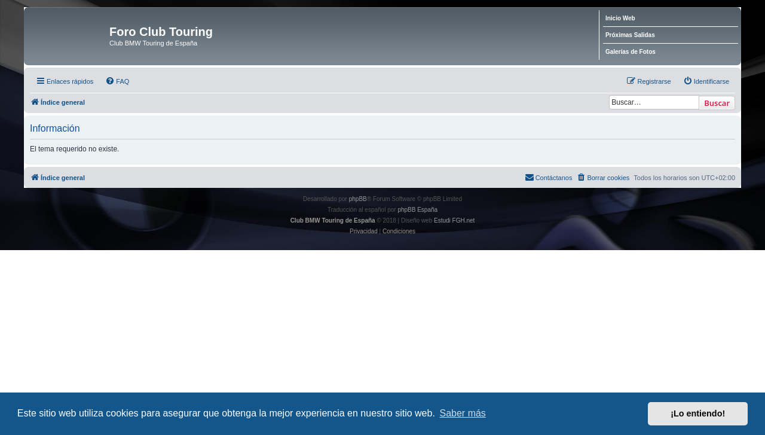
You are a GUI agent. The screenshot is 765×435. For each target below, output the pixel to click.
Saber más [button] (463, 413)
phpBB (358, 199)
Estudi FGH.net (454, 220)
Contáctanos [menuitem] (549, 177)
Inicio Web (620, 18)
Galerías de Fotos (630, 51)
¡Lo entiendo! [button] (698, 413)
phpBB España (417, 209)
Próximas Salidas (630, 35)
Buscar (717, 103)
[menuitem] (117, 81)
